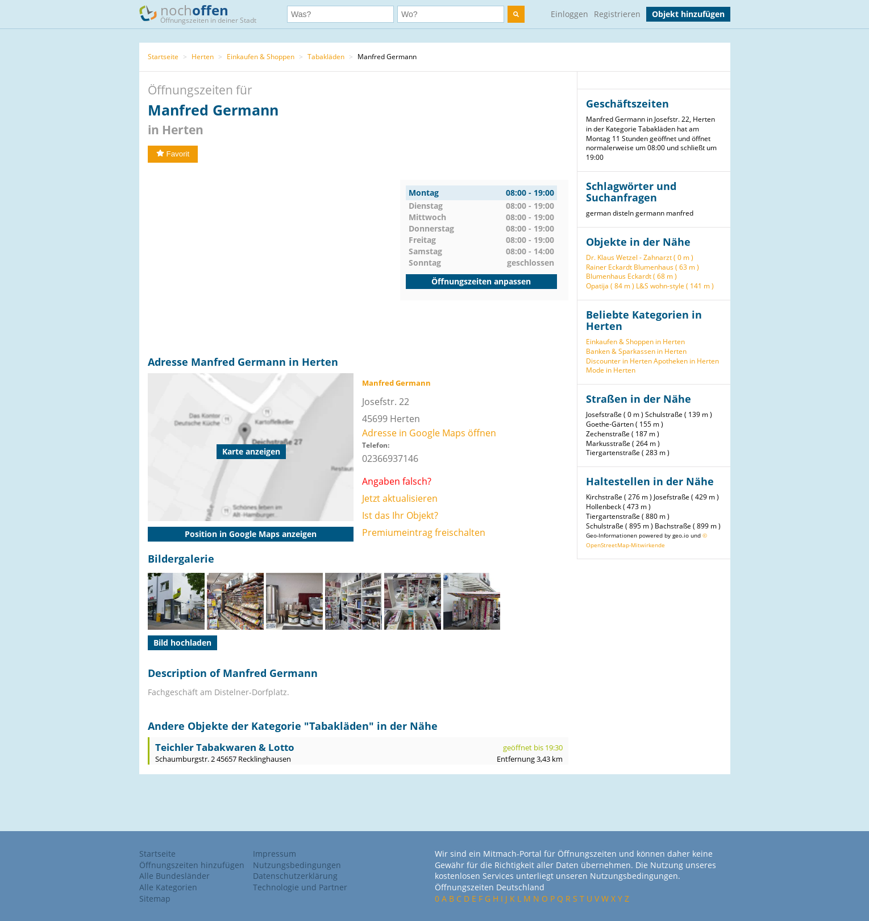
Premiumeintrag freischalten (423, 532)
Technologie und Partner (300, 887)
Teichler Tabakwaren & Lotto (224, 747)
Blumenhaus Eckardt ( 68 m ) (631, 276)
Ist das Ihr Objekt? (400, 515)
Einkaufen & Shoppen (260, 56)
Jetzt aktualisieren (400, 498)
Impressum (274, 853)
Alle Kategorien (168, 887)
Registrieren (617, 14)
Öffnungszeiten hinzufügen (191, 865)
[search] (516, 14)
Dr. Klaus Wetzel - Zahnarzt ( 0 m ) (639, 257)
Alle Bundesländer (174, 875)
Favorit (173, 154)
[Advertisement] (274, 259)
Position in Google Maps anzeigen (251, 533)
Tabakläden (325, 56)
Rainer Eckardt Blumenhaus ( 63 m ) (642, 267)
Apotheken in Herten (686, 361)
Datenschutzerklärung (295, 875)
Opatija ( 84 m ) (610, 286)
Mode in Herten (610, 370)
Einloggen (569, 14)
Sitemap (155, 898)
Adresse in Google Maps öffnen (429, 433)
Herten (203, 56)
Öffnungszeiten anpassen (481, 281)
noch (203, 13)
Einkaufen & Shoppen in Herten (635, 341)
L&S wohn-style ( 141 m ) (675, 286)
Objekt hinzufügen (688, 14)
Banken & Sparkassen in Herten (636, 351)
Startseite (163, 56)
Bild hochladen (182, 642)
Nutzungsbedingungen (297, 865)
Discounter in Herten (619, 361)
